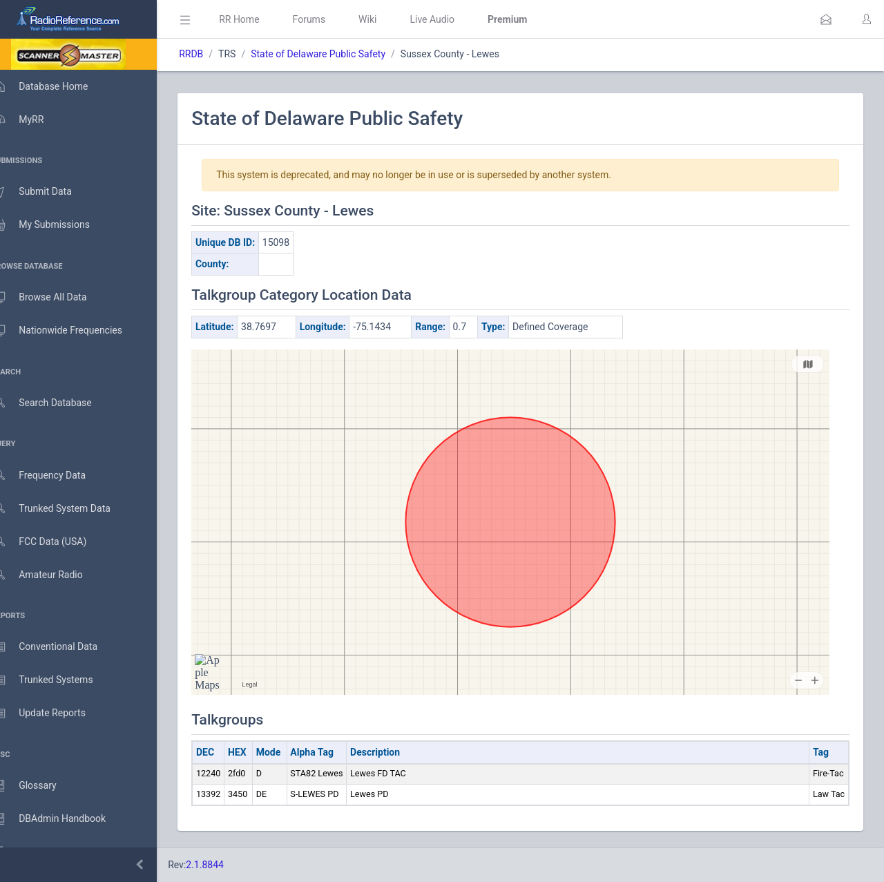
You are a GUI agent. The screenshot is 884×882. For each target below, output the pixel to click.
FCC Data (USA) (53, 542)
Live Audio (452, 19)
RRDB (211, 53)
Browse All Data (53, 297)
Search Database (56, 403)
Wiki (387, 19)
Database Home (54, 86)
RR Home (259, 19)
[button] (826, 19)
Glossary (38, 786)
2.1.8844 (225, 864)
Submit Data (46, 192)
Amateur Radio (51, 575)
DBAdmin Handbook (63, 819)
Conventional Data (58, 647)
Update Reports (53, 713)
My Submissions (55, 225)
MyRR (32, 119)
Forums (328, 19)
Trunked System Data (65, 509)
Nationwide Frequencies (71, 331)
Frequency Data (53, 475)
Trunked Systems (56, 680)
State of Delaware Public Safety (338, 53)
